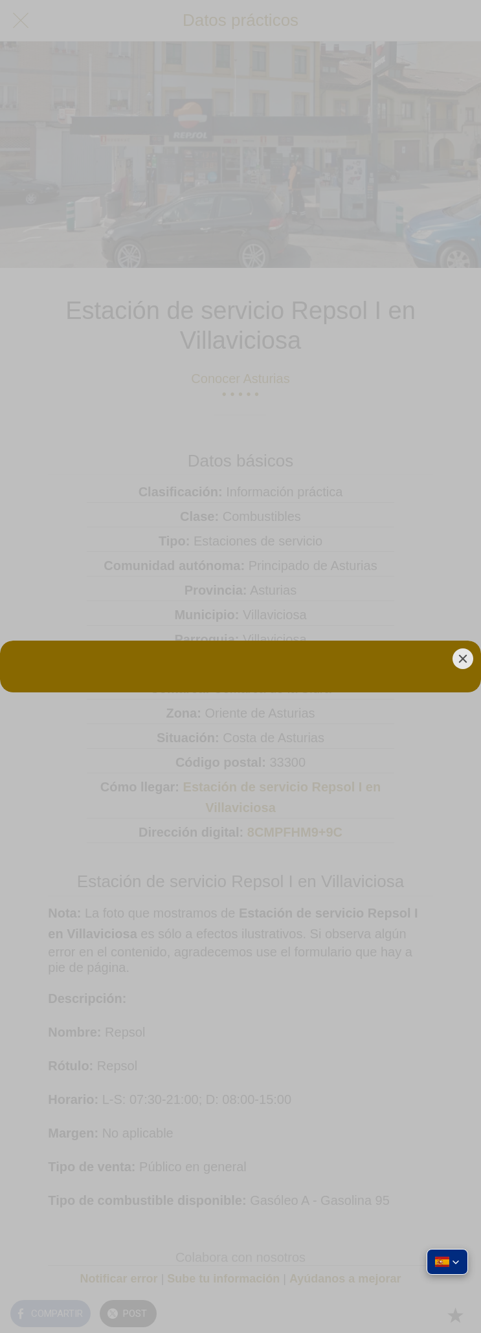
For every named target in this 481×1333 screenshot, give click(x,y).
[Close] (463, 658)
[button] (447, 1262)
